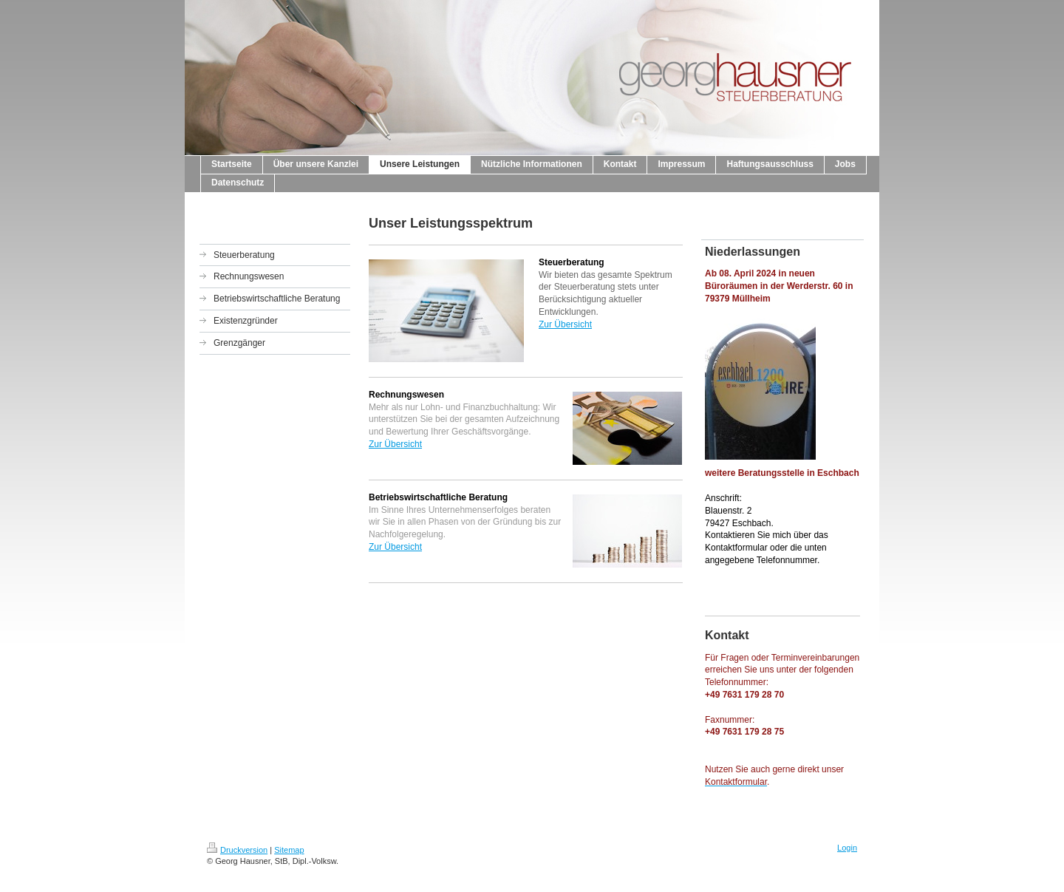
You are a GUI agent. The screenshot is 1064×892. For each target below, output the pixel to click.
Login (847, 847)
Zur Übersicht (565, 324)
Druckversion (237, 849)
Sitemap (289, 849)
